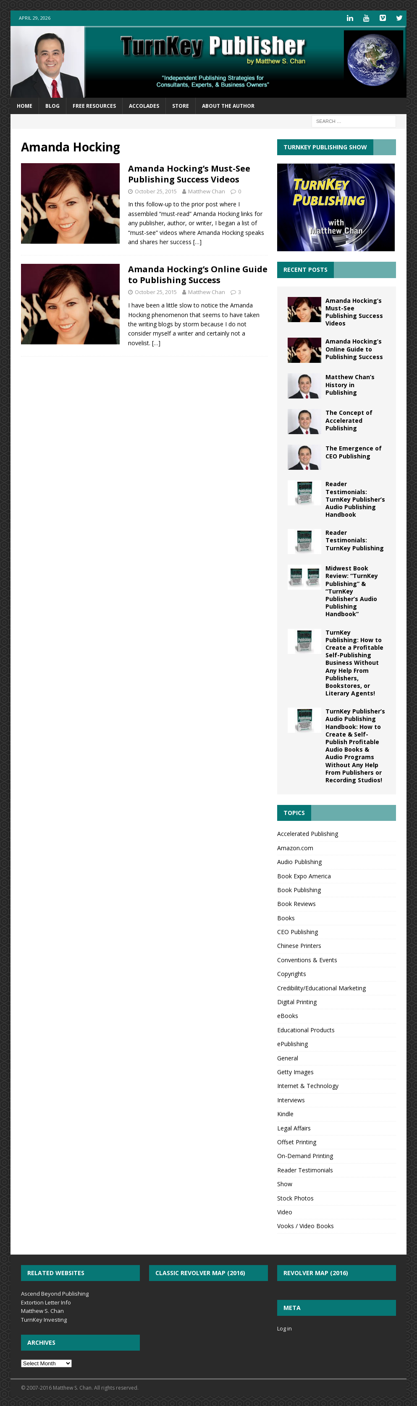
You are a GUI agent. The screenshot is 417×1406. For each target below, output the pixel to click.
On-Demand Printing (305, 1155)
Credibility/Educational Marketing (321, 987)
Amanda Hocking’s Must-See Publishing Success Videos (189, 173)
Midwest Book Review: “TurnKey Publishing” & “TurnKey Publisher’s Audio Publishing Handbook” (351, 590)
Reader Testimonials (305, 1169)
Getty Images (295, 1071)
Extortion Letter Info (46, 1301)
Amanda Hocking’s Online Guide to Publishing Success (198, 274)
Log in (284, 1328)
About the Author (228, 105)
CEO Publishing (297, 931)
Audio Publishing (299, 861)
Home (24, 105)
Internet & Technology (307, 1085)
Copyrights (291, 973)
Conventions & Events (307, 959)
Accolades (144, 105)
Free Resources (94, 105)
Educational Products (306, 1029)
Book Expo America (304, 875)
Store (180, 105)
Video (284, 1211)
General (287, 1057)
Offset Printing (296, 1141)
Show (284, 1183)
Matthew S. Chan (42, 1310)
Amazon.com (295, 847)
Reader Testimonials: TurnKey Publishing (354, 539)
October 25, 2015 (156, 190)
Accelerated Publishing (307, 833)
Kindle (285, 1113)
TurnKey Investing (44, 1319)
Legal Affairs (294, 1127)
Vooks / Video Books (305, 1225)
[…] (197, 241)
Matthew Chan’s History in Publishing (350, 384)
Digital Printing (297, 1001)
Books (286, 917)
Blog (52, 105)
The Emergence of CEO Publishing (353, 451)
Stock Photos (295, 1197)
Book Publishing (299, 889)
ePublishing (292, 1043)
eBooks (287, 1015)
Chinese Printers (299, 945)
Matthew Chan (206, 190)
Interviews (291, 1099)
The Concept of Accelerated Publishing (348, 419)
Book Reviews (296, 903)
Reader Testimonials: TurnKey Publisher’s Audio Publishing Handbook (355, 498)
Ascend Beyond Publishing (55, 1293)
